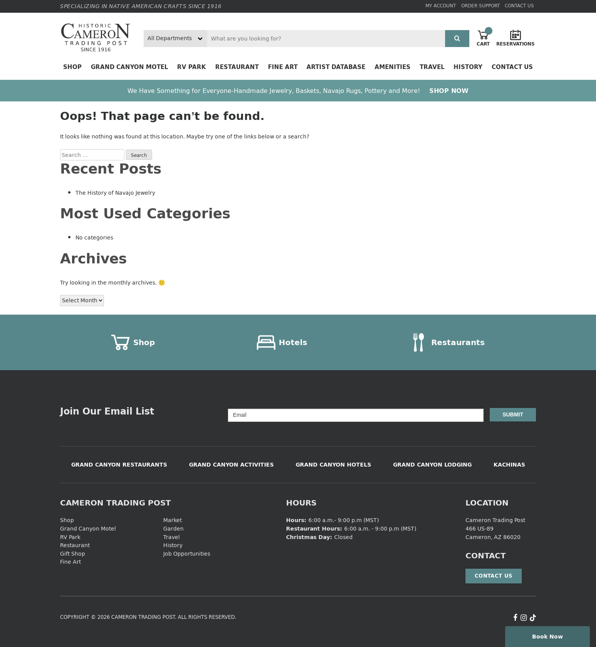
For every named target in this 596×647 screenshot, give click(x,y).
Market (172, 520)
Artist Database (335, 67)
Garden (173, 528)
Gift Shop (72, 553)
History (468, 67)
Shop (72, 67)
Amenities (392, 67)
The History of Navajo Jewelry (115, 192)
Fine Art (283, 67)
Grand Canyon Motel (129, 67)
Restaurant (237, 67)
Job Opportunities (186, 553)
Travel (432, 67)
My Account (440, 6)
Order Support (480, 6)
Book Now (547, 636)
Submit (512, 414)
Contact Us (519, 6)
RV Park (191, 67)
